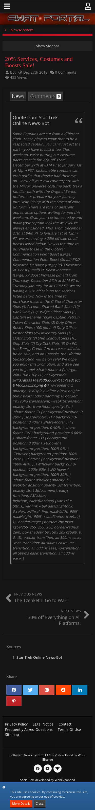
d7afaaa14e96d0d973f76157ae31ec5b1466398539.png (46, 383)
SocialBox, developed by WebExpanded (47, 780)
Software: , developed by (48, 757)
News (18, 96)
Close (40, 803)
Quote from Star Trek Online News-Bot (35, 120)
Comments (45, 96)
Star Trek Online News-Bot (39, 657)
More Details (21, 803)
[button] (7, 6)
